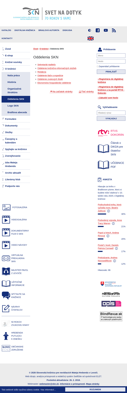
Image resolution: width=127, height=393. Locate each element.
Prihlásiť (111, 72)
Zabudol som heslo (108, 98)
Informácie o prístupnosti (72, 384)
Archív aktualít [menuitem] (13, 173)
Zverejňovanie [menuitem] (12, 156)
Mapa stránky (92, 384)
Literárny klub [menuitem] (12, 179)
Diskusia (67, 30)
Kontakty (7, 38)
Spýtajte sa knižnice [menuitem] (16, 149)
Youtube (106, 30)
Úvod (35, 49)
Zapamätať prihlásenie (108, 66)
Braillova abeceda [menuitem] (17, 112)
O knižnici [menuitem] (10, 69)
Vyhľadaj (111, 118)
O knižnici (44, 49)
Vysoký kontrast (89, 30)
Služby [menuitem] (8, 132)
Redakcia (41, 72)
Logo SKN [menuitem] (13, 105)
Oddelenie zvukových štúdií (50, 79)
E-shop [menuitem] (9, 55)
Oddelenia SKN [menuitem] (15, 99)
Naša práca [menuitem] (13, 75)
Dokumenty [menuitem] (11, 125)
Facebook (98, 30)
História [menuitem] (11, 82)
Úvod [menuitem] (8, 49)
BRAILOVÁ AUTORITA (48, 30)
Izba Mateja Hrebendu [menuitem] (11, 164)
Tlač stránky (87, 91)
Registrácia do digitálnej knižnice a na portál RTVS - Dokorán (111, 90)
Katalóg (6, 30)
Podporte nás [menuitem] (12, 186)
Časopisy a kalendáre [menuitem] (11, 141)
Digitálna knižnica (24, 30)
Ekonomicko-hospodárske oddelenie (54, 83)
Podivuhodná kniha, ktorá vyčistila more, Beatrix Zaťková (109, 208)
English (90, 38)
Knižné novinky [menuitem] (13, 62)
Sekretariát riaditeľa (46, 64)
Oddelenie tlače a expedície (50, 75)
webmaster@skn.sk (49, 384)
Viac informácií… (48, 390)
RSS (114, 30)
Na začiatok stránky (62, 91)
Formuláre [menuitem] (10, 119)
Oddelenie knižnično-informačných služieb (56, 68)
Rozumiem (95, 389)
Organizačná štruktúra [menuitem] (14, 90)
